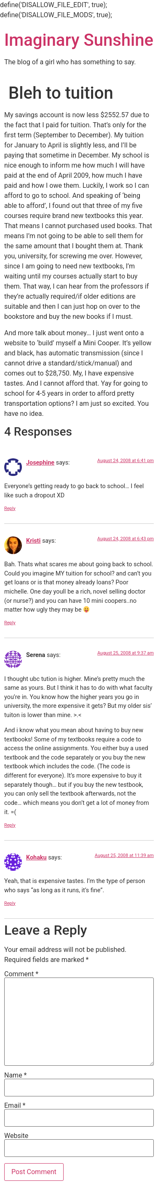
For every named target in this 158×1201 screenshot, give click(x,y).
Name (15, 1075)
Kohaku (36, 857)
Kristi (33, 540)
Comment (21, 974)
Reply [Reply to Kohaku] (10, 903)
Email (14, 1105)
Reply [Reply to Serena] (10, 825)
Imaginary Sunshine (78, 40)
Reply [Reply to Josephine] (10, 508)
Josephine (40, 462)
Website (16, 1136)
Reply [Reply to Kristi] (10, 622)
